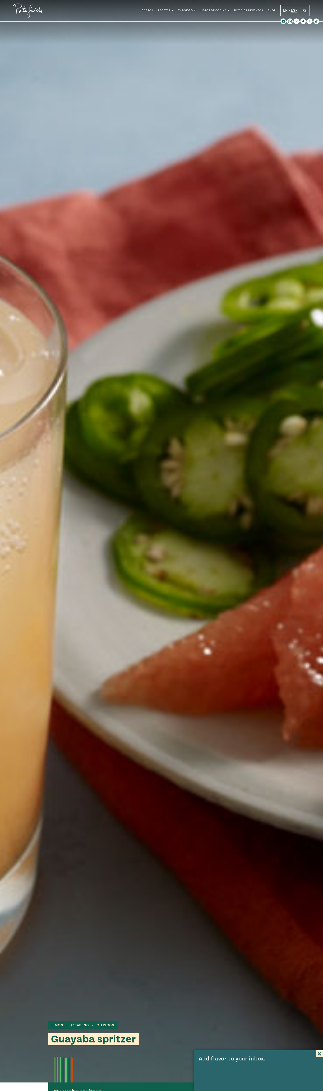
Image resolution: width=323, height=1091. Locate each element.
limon (57, 1025)
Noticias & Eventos (248, 11)
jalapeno (80, 1025)
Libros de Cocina (214, 11)
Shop (272, 11)
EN (285, 11)
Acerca (147, 11)
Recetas (164, 11)
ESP (294, 11)
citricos (105, 1025)
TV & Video (185, 11)
